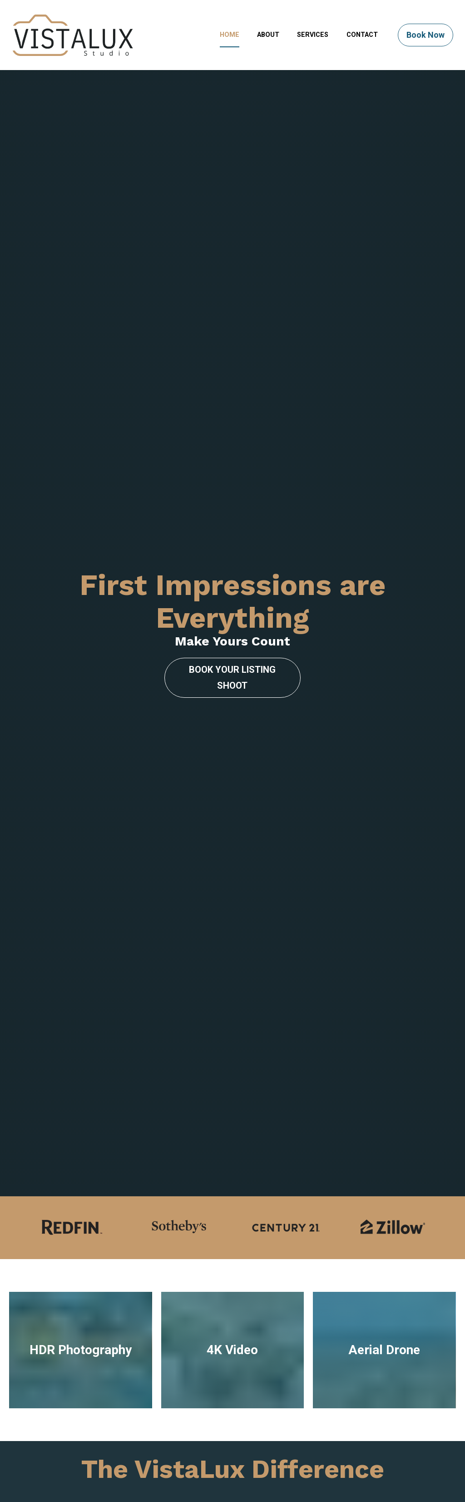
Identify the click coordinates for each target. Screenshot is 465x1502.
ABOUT (268, 35)
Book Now (425, 35)
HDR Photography (81, 1163)
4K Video (232, 1163)
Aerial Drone (384, 1163)
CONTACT (362, 35)
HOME (229, 35)
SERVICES (312, 35)
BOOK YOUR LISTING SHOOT (232, 584)
